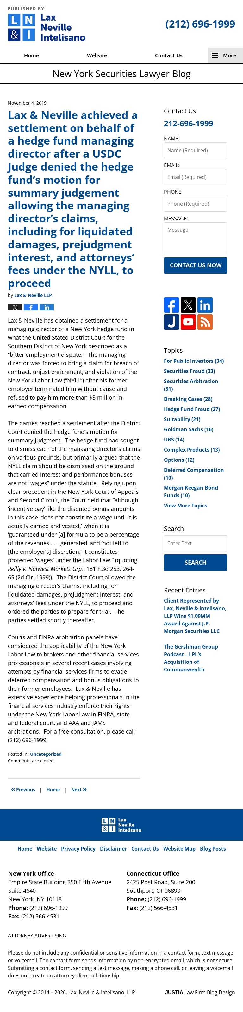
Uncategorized (46, 754)
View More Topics (185, 505)
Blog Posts (213, 848)
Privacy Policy (78, 848)
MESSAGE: (176, 218)
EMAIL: (171, 165)
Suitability (182, 419)
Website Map (179, 848)
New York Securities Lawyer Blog (46, 24)
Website (97, 55)
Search (196, 562)
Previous (23, 789)
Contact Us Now (195, 265)
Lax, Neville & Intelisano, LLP (101, 992)
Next (79, 789)
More (229, 55)
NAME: (171, 138)
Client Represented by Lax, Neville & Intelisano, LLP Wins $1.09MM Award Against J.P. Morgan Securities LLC (195, 616)
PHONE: (173, 191)
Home (31, 55)
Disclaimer (113, 848)
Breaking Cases (188, 398)
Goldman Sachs (188, 429)
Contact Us (169, 55)
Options (179, 459)
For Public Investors (194, 360)
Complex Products (192, 449)
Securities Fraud (189, 371)
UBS (174, 439)
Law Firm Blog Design (200, 992)
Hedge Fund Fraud (192, 409)
